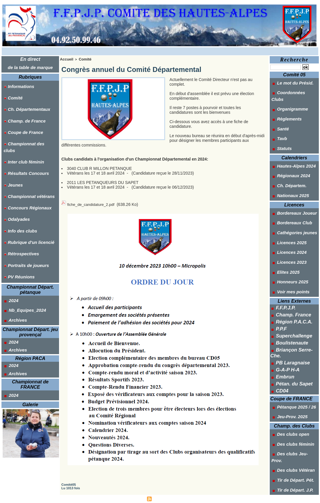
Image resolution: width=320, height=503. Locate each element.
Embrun (283, 302)
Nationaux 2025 (288, 162)
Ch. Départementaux (24, 98)
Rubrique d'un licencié (26, 185)
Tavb (277, 118)
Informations (16, 82)
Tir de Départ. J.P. (290, 387)
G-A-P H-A (286, 296)
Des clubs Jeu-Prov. (292, 365)
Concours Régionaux (24, 161)
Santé (278, 110)
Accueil (65, 59)
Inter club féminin (21, 130)
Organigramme (287, 96)
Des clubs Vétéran (290, 372)
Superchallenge (291, 273)
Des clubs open (288, 350)
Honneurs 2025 (287, 228)
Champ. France (290, 256)
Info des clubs (18, 177)
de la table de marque (30, 66)
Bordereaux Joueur (291, 177)
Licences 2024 (287, 206)
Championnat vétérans (26, 153)
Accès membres (132, 495)
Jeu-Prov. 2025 (287, 335)
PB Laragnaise (290, 291)
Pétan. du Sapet (291, 308)
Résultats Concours (23, 138)
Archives (13, 244)
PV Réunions (16, 209)
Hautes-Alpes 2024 (291, 140)
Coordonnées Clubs (292, 89)
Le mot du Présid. (290, 81)
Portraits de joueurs (23, 201)
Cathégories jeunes (292, 192)
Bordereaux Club (289, 184)
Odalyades (14, 169)
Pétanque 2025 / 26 (291, 328)
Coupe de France (20, 114)
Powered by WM (187, 495)
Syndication (162, 495)
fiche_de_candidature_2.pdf (92, 202)
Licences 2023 (287, 213)
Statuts (280, 125)
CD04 (281, 314)
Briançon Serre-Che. (295, 285)
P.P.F (280, 267)
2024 (9, 229)
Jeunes (11, 146)
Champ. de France (21, 106)
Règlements (284, 103)
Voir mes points (288, 235)
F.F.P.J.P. (284, 250)
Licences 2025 (287, 199)
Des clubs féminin (290, 358)
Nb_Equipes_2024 (22, 237)
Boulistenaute (289, 279)
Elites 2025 (283, 221)
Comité (11, 90)
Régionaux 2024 (288, 147)
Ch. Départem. (287, 155)
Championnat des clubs (27, 122)
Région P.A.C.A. (291, 261)
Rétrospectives (18, 193)
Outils (282, 402)
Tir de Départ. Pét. (290, 380)
